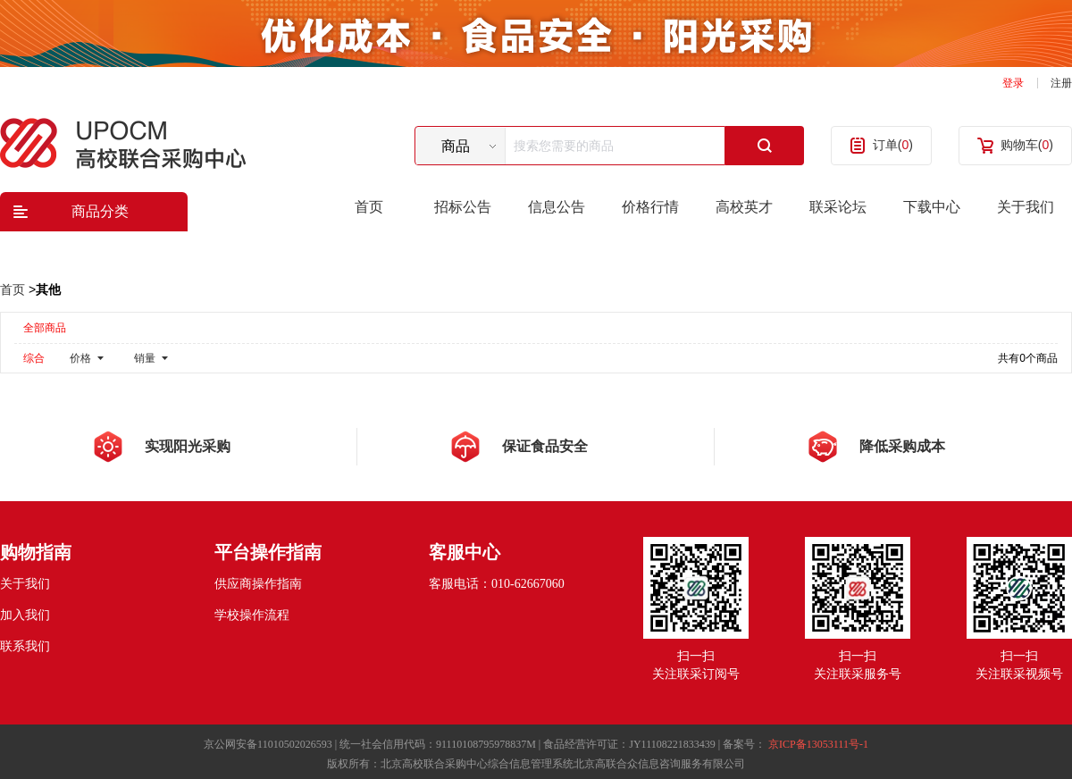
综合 (34, 358)
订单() (893, 145)
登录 (1013, 83)
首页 (369, 206)
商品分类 (100, 211)
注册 (1061, 83)
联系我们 (25, 646)
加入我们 (25, 615)
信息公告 (556, 206)
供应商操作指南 (258, 584)
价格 (80, 358)
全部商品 (44, 328)
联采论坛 (838, 206)
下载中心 (931, 206)
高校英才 (744, 206)
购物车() (1027, 145)
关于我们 (1025, 206)
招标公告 (462, 206)
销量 (144, 358)
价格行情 (650, 206)
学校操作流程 (251, 615)
